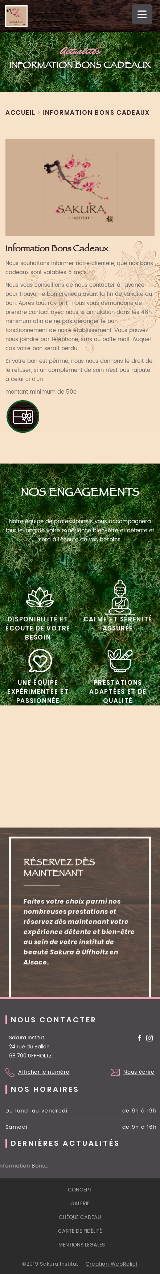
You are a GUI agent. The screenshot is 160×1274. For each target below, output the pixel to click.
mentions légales (81, 1245)
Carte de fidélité (80, 1231)
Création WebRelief (112, 1264)
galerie (80, 1203)
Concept (80, 1190)
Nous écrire (139, 1072)
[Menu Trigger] (142, 14)
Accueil (20, 112)
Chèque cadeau (80, 1217)
